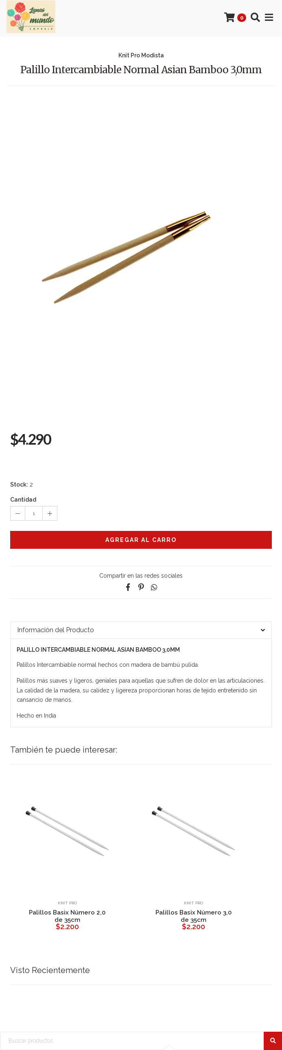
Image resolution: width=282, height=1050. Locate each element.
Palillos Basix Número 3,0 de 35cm (193, 916)
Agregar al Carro (141, 540)
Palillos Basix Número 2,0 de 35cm (67, 916)
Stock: (19, 484)
